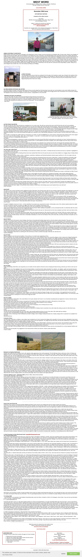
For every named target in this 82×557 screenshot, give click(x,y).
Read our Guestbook (64, 542)
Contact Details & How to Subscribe (41, 24)
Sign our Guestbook (41, 25)
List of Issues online (41, 7)
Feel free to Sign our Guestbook (41, 526)
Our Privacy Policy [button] (7, 554)
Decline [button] (63, 553)
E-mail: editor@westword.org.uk (59, 540)
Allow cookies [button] (73, 553)
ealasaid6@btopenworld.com (33, 434)
